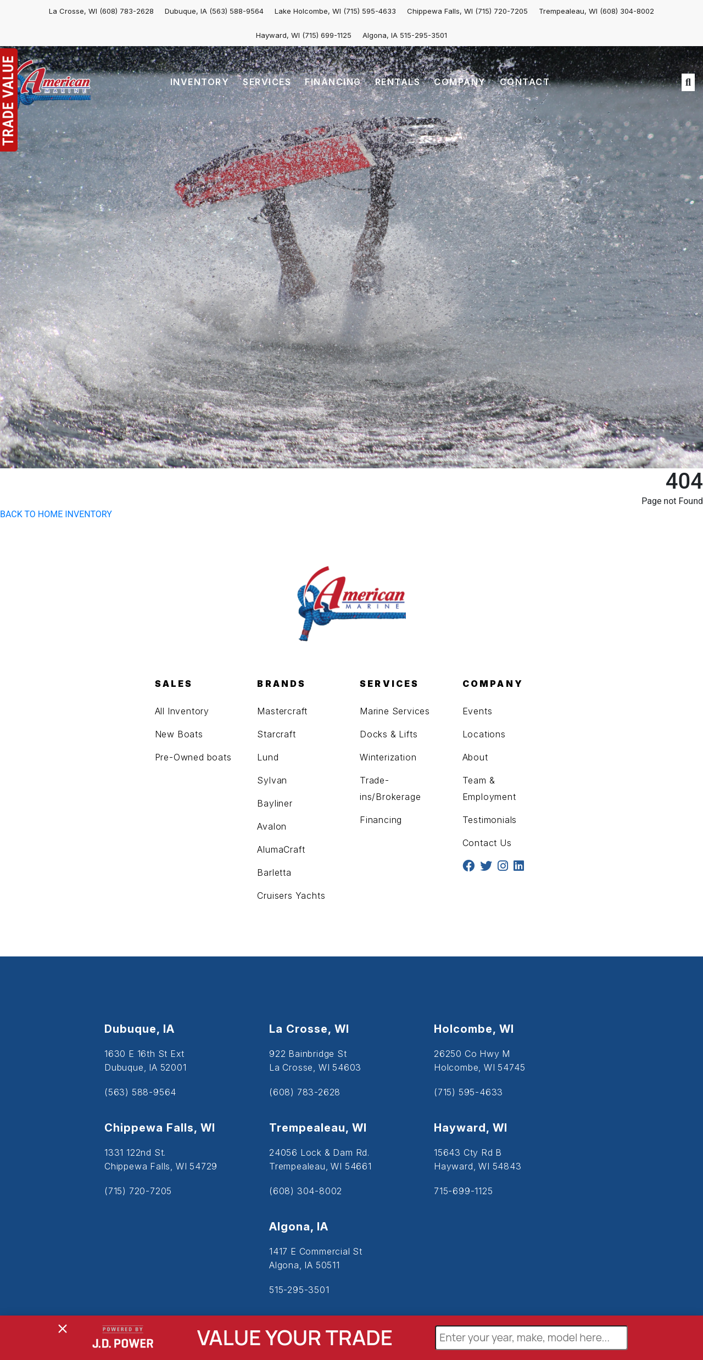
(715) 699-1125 (327, 35)
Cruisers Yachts (291, 895)
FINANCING (333, 81)
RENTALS (398, 81)
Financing (381, 819)
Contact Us (487, 842)
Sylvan (272, 780)
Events (477, 711)
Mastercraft (282, 711)
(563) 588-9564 (236, 11)
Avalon (272, 826)
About (475, 757)
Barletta (274, 872)
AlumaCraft (281, 849)
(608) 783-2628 (126, 11)
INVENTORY (200, 81)
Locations (484, 734)
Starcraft (276, 734)
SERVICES (267, 81)
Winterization (388, 757)
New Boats (179, 734)
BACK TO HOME (31, 514)
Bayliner (274, 803)
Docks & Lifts (388, 734)
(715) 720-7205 (501, 11)
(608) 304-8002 (627, 11)
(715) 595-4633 (369, 11)
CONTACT (525, 81)
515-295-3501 (423, 35)
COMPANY (460, 81)
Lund (267, 757)
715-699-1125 (463, 1190)
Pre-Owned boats (193, 757)
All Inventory (182, 711)
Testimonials (489, 819)
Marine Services (395, 711)
